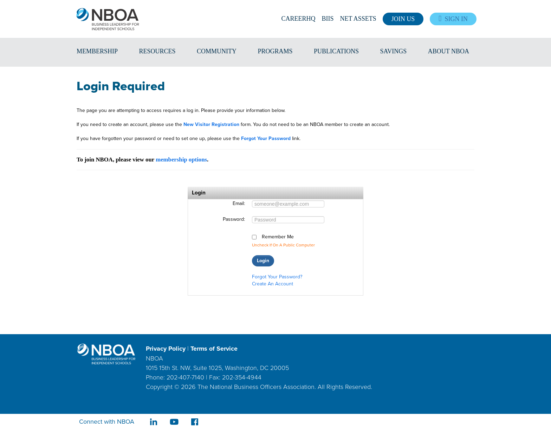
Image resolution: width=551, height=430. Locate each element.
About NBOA (448, 51)
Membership (97, 51)
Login (263, 260)
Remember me (278, 236)
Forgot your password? (277, 276)
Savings (393, 51)
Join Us (403, 18)
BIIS (328, 18)
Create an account (272, 283)
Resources (157, 51)
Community (216, 51)
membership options (181, 159)
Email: (239, 203)
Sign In (453, 18)
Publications (336, 51)
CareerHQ (298, 18)
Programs (275, 51)
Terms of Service (214, 348)
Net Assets (358, 18)
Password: (234, 219)
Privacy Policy (166, 348)
